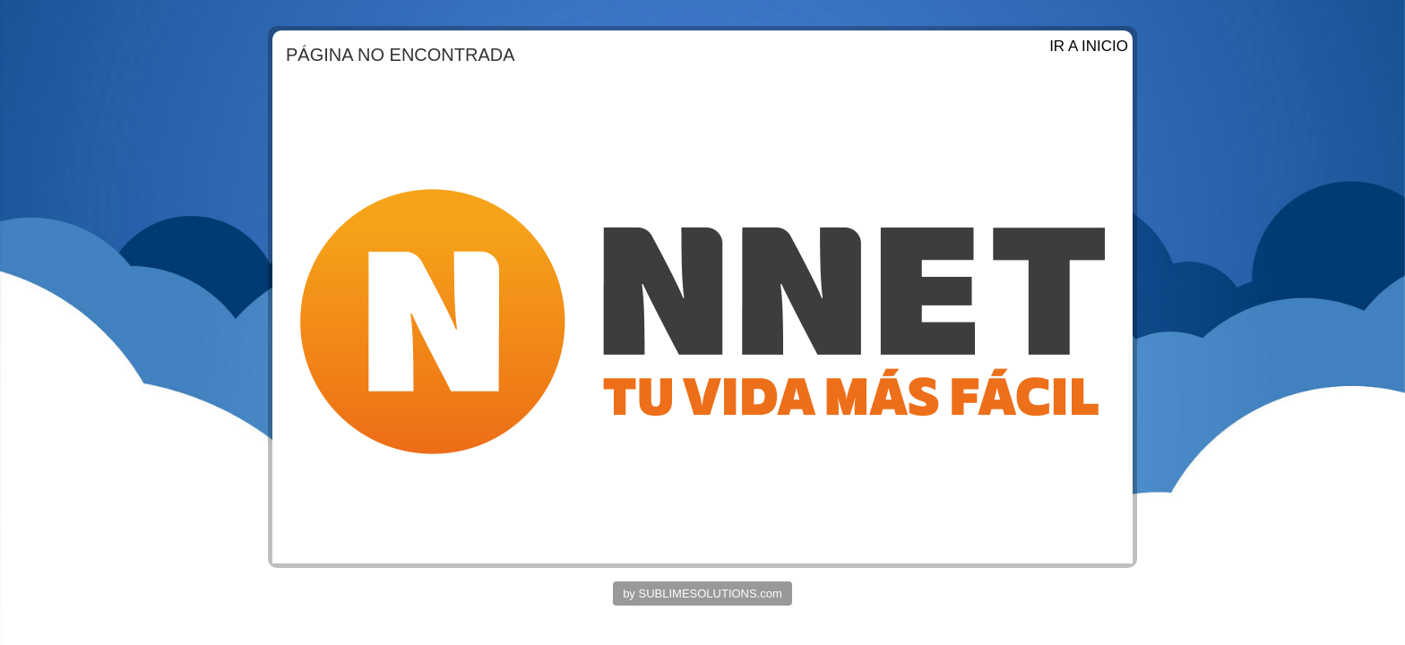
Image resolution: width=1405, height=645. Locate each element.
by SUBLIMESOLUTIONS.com (702, 593)
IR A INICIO (1088, 46)
